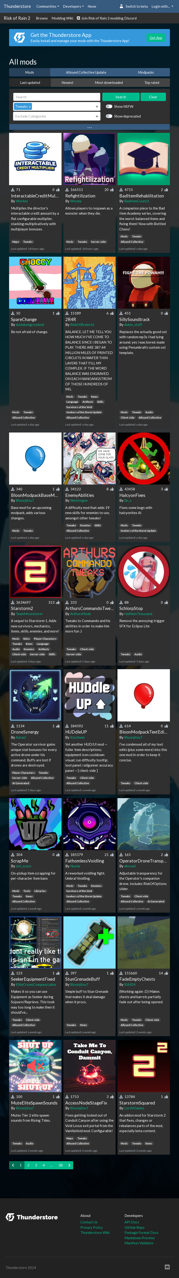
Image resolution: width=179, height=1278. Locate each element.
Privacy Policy (91, 1227)
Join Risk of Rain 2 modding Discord (107, 18)
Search (121, 97)
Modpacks (146, 72)
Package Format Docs (141, 1232)
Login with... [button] (161, 6)
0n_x (127, 500)
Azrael (21, 737)
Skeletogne (79, 500)
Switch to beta (134, 6)
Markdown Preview (139, 1238)
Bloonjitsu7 (25, 500)
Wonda (75, 201)
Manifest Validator (139, 1243)
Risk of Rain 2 (17, 18)
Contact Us (89, 1222)
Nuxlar (75, 866)
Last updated (30, 82)
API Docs (131, 1222)
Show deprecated (127, 116)
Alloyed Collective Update (86, 72)
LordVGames (134, 1108)
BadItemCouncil (136, 201)
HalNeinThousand (138, 614)
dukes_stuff (133, 324)
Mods (29, 72)
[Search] (56, 97)
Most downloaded (109, 82)
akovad (129, 866)
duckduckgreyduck (30, 324)
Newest (67, 82)
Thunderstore (17, 6)
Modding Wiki (62, 18)
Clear (153, 97)
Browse (42, 18)
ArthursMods (80, 614)
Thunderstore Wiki (95, 1232)
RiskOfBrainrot (82, 324)
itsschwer (77, 737)
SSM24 (129, 984)
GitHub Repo (134, 1227)
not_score (23, 866)
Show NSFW (123, 106)
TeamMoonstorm (29, 614)
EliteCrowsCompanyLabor (36, 984)
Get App (156, 38)
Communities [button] (46, 6)
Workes (22, 201)
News (92, 6)
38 (61, 1165)
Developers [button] (72, 6)
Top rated (151, 82)
